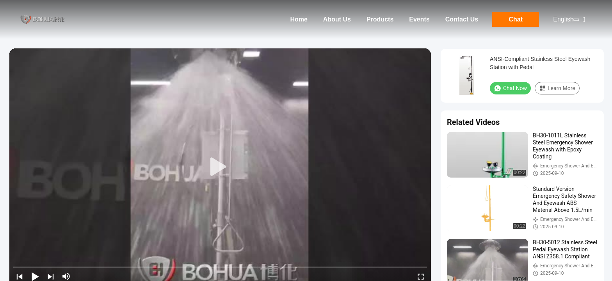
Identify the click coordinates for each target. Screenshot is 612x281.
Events (419, 19)
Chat (516, 19)
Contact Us (461, 19)
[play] (220, 167)
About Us (337, 19)
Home (298, 19)
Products (379, 19)
